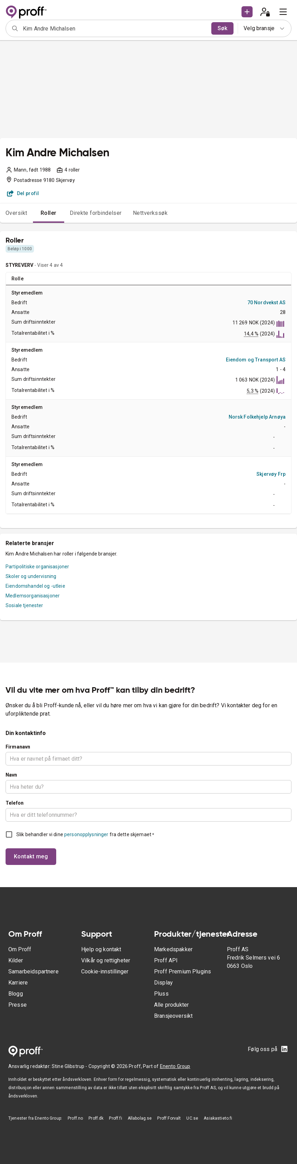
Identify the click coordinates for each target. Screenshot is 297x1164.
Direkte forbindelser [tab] (96, 213)
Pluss (161, 993)
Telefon (15, 803)
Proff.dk (95, 1118)
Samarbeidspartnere (33, 971)
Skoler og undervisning (31, 576)
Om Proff (19, 949)
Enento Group (175, 1066)
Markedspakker (173, 949)
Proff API (166, 960)
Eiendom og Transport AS (256, 359)
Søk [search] (222, 28)
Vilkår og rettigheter (105, 960)
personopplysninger (86, 834)
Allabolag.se (140, 1118)
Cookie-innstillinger (104, 971)
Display (163, 982)
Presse (17, 1004)
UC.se (192, 1118)
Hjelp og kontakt (101, 949)
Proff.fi (115, 1118)
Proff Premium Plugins (182, 971)
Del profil (23, 193)
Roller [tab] (49, 213)
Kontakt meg (31, 856)
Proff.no (75, 1118)
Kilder (15, 960)
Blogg (15, 993)
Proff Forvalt (169, 1118)
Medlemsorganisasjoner (33, 595)
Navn (11, 775)
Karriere (18, 982)
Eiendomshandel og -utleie (35, 586)
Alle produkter (171, 1004)
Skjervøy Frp (271, 474)
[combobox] (115, 28)
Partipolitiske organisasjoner (37, 566)
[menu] (283, 11)
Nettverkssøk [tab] (150, 213)
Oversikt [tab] (16, 213)
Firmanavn (18, 747)
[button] (247, 11)
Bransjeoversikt (173, 1016)
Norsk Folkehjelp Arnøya (257, 417)
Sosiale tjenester (24, 605)
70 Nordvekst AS (266, 302)
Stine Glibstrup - (70, 1066)
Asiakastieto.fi (218, 1118)
